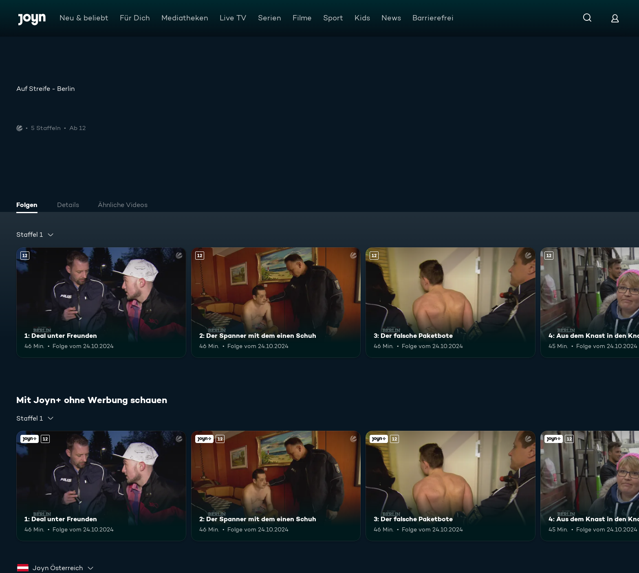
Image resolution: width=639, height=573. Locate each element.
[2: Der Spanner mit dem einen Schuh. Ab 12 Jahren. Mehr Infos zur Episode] (276, 302)
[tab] (29, 205)
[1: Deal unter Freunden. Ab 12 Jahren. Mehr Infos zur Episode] (101, 302)
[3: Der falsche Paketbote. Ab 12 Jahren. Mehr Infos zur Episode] (450, 302)
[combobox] (35, 234)
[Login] (615, 18)
